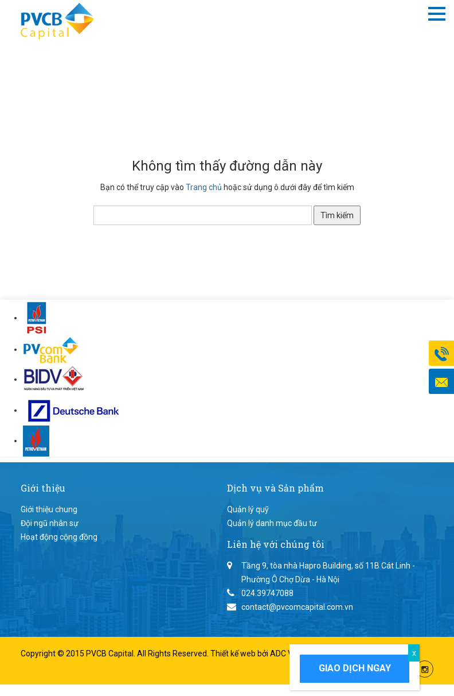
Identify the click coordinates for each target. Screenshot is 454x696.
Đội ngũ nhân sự (50, 523)
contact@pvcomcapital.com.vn (297, 607)
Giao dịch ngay (355, 668)
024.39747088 (267, 593)
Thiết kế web (233, 653)
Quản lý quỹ (248, 509)
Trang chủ (204, 187)
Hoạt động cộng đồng (59, 537)
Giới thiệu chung (49, 509)
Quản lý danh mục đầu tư (272, 523)
